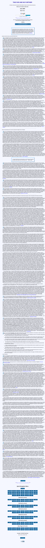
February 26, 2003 (16, 392)
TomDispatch (29, 331)
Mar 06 (18, 516)
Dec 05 (31, 512)
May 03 (27, 499)
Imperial (18, 529)
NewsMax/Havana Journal (27, 371)
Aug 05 (14, 512)
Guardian (4, 178)
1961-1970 (14, 490)
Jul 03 (35, 499)
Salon (4, 449)
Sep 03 (18, 501)
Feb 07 (14, 522)
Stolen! (18, 528)
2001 (27, 495)
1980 (22, 490)
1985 (14, 492)
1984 (9, 492)
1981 (27, 490)
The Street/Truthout (9, 456)
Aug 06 (14, 518)
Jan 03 (10, 499)
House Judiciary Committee (31, 297)
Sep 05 (18, 512)
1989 (31, 492)
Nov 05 (27, 512)
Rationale (27, 529)
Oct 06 (22, 518)
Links (35, 528)
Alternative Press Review (31, 360)
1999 (18, 495)
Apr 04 (22, 505)
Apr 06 (22, 516)
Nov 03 (27, 501)
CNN (16, 387)
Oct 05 (22, 512)
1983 (35, 490)
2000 (22, 495)
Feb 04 (14, 505)
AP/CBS (22, 225)
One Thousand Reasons (32, 294)
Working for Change (33, 316)
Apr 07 (22, 522)
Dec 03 (31, 501)
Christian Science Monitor (36, 52)
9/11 (9, 528)
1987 (22, 492)
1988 (27, 492)
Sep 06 (18, 518)
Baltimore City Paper (24, 193)
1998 (14, 495)
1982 (31, 490)
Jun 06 (31, 516)
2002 (31, 495)
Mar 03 (18, 499)
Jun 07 (31, 522)
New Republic (30, 477)
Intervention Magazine (36, 477)
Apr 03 (22, 499)
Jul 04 (35, 505)
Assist (31, 529)
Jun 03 (31, 499)
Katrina (23, 528)
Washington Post (9, 99)
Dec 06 (31, 518)
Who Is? (27, 528)
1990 (35, 492)
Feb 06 (14, 516)
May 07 (27, 522)
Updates (35, 529)
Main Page (22, 488)
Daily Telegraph (25, 156)
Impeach (14, 529)
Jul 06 (35, 516)
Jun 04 (31, 505)
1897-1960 (9, 490)
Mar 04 (18, 505)
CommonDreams (13, 64)
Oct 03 (22, 501)
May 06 (27, 516)
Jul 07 (35, 522)
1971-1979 (18, 490)
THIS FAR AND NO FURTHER (22, 2)
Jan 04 (10, 505)
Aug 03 (14, 501)
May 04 (27, 505)
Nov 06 (27, 518)
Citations (31, 528)
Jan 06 (10, 516)
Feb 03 (14, 499)
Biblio (9, 529)
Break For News (41, 93)
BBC (33, 47)
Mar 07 (18, 522)
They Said (14, 528)
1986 (18, 492)
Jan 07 (10, 522)
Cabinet (23, 529)
